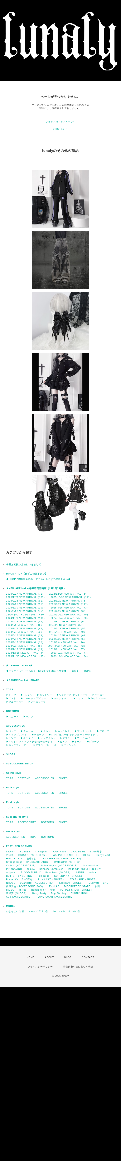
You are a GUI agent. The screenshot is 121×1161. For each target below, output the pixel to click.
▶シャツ (11, 695)
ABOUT (49, 957)
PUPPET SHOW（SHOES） (76, 890)
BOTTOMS (12, 711)
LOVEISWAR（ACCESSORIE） (56, 896)
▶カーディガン (60, 698)
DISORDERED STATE (77, 886)
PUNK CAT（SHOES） (51, 879)
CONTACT (88, 957)
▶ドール (77, 741)
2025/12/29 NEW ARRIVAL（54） (69, 593)
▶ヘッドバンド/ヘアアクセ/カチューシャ (29, 741)
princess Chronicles (51, 869)
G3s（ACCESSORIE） (19, 896)
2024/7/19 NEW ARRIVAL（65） (25, 628)
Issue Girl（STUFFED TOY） (85, 869)
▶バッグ (11, 731)
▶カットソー (44, 695)
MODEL (10, 906)
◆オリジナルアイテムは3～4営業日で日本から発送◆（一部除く (42, 671)
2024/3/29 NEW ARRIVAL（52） (68, 639)
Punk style (13, 802)
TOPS (87, 671)
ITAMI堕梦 (96, 851)
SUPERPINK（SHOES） (68, 876)
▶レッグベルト (47, 738)
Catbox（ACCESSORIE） (21, 865)
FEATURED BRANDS (19, 846)
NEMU (80, 872)
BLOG (67, 957)
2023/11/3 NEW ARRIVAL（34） (70, 656)
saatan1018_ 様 (38, 911)
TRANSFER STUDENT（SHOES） (62, 858)
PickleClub (43, 876)
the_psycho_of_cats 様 (66, 911)
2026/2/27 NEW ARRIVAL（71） (25, 593)
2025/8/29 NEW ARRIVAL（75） (68, 600)
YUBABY (25, 851)
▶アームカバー (83, 738)
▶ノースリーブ (37, 702)
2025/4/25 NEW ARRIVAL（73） (70, 607)
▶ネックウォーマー (17, 745)
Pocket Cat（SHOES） (19, 879)
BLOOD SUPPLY (31, 872)
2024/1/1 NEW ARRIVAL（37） (67, 649)
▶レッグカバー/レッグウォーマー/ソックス (73, 734)
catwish (10, 851)
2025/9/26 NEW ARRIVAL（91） (25, 600)
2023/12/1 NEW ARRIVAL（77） (70, 653)
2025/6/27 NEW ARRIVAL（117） (69, 604)
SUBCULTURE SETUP (19, 763)
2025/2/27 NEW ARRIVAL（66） (68, 611)
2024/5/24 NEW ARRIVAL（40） (67, 632)
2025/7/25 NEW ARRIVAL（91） (25, 604)
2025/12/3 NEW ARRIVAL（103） (26, 597)
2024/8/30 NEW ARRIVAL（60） (68, 621)
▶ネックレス (62, 731)
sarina (92, 872)
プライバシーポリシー (40, 966)
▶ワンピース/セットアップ (72, 695)
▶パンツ (28, 716)
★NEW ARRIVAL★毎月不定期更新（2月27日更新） (36, 588)
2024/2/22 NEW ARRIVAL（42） (67, 646)
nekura (31, 869)
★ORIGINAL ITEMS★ (19, 665)
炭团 (97, 886)
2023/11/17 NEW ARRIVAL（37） (26, 656)
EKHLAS (54, 886)
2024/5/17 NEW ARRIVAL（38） (25, 635)
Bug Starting (58, 893)
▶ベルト (46, 731)
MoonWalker (90, 865)
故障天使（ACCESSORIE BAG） (25, 886)
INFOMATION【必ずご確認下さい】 (26, 573)
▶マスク (65, 738)
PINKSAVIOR (14, 869)
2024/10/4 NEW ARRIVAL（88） (70, 618)
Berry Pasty (39, 893)
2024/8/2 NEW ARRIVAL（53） (66, 625)
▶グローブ (93, 741)
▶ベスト (11, 698)
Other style (13, 831)
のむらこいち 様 (15, 911)
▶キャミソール (97, 698)
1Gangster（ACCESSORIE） (37, 883)
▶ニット (78, 698)
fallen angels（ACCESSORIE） (60, 865)
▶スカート (12, 716)
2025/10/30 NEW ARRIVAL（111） (71, 597)
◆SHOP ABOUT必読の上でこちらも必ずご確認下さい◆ (38, 579)
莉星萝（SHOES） (17, 893)
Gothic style (14, 773)
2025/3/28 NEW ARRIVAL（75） (25, 611)
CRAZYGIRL (78, 851)
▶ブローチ (103, 731)
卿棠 (52, 890)
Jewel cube (59, 851)
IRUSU (10, 890)
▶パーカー (98, 695)
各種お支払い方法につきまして (23, 564)
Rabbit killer (38, 890)
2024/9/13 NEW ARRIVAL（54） (25, 621)
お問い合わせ (60, 129)
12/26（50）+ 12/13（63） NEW (25, 614)
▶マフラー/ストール (44, 745)
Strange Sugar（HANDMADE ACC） (27, 862)
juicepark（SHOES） (71, 883)
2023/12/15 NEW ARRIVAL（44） (26, 653)
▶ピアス (62, 741)
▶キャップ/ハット (16, 734)
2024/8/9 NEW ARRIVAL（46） (24, 625)
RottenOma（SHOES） (67, 862)
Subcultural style (17, 817)
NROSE (10, 883)
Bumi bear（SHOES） (59, 872)
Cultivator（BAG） (100, 883)
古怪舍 (10, 855)
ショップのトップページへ (60, 121)
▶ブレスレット (83, 731)
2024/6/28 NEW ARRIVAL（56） (68, 628)
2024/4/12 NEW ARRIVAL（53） (25, 639)
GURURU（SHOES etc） (33, 855)
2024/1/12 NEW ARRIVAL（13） (25, 649)
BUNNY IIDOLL (80, 893)
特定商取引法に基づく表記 (78, 966)
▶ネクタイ (27, 738)
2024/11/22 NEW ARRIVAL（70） (69, 614)
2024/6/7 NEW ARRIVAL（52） (24, 632)
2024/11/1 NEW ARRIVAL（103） (26, 618)
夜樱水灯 (32, 858)
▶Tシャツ (26, 695)
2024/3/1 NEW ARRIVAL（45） (24, 646)
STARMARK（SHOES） (84, 879)
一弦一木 (11, 872)
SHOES (10, 754)
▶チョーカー (28, 731)
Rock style (13, 787)
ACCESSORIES (15, 725)
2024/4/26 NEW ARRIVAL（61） (68, 635)
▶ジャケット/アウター (33, 698)
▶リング (11, 738)
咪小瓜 (23, 890)
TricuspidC (41, 851)
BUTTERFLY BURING (19, 876)
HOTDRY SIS (14, 858)
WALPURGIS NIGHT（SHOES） (72, 855)
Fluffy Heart (103, 855)
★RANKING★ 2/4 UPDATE (22, 680)
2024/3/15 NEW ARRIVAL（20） (25, 642)
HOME (31, 957)
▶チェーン (38, 734)
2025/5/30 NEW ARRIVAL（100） (26, 607)
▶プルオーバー (15, 702)
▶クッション (68, 745)
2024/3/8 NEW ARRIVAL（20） (67, 642)
